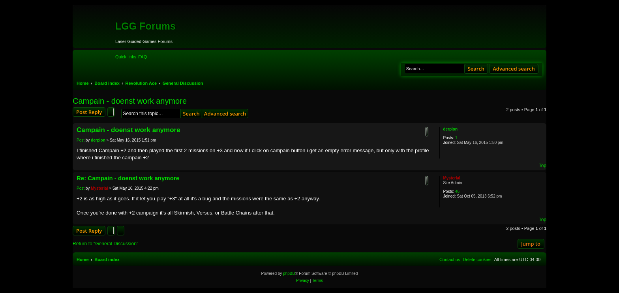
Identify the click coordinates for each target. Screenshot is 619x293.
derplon (450, 129)
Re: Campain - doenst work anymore (128, 178)
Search (476, 68)
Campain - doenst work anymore (130, 101)
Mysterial (451, 178)
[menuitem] (142, 57)
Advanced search (514, 68)
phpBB (289, 273)
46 (457, 191)
